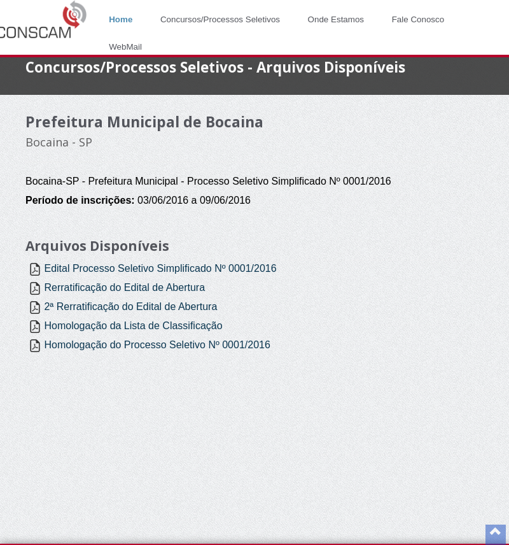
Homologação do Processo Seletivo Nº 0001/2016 (157, 344)
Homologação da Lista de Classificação (133, 325)
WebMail (125, 47)
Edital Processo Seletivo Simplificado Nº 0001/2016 (160, 268)
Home (120, 19)
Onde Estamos (336, 19)
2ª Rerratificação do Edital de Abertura (130, 306)
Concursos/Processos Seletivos (220, 19)
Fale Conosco (418, 19)
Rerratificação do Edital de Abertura (124, 287)
